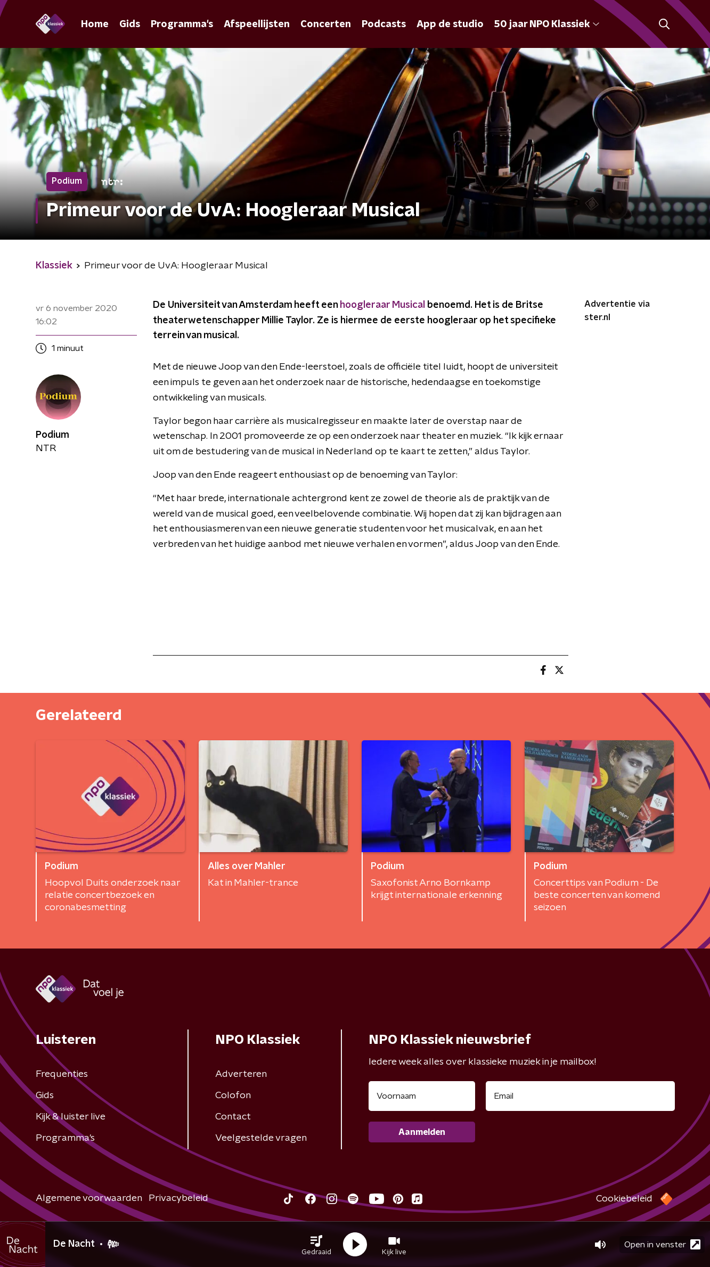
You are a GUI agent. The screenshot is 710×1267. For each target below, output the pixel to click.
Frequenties (62, 1074)
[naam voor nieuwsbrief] (422, 1096)
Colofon (233, 1095)
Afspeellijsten (257, 24)
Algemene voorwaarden (89, 1198)
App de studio (450, 24)
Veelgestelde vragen (261, 1138)
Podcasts (384, 24)
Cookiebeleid (624, 1199)
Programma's (182, 24)
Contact (233, 1117)
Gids (129, 24)
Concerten (325, 24)
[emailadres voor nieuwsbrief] (580, 1096)
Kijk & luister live (70, 1117)
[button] (316, 1245)
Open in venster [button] (662, 1244)
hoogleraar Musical (383, 305)
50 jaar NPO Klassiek (546, 24)
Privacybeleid (178, 1198)
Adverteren (241, 1074)
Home (95, 24)
